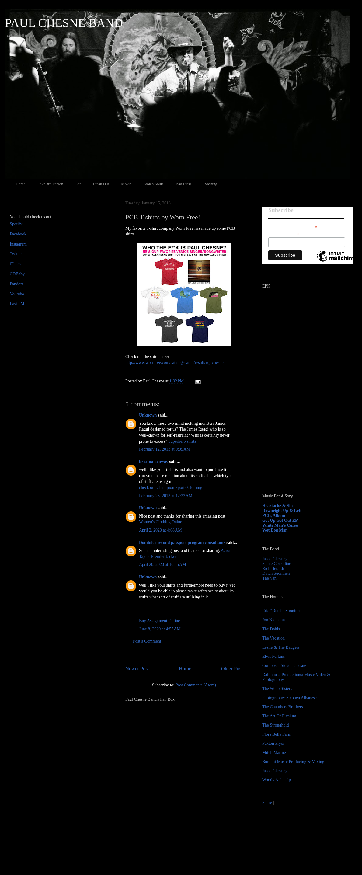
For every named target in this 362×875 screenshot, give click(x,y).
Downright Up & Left (282, 510)
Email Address (283, 233)
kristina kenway (153, 461)
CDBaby (17, 274)
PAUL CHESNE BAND (64, 23)
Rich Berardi (273, 568)
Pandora (17, 284)
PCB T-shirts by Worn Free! (162, 217)
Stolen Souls (153, 184)
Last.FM (17, 304)
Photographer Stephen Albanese (289, 697)
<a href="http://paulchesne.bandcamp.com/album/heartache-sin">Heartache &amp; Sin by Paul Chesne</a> (300, 419)
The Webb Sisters (277, 688)
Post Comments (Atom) (196, 685)
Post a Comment (147, 641)
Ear (78, 184)
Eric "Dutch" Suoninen (281, 610)
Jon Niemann (273, 620)
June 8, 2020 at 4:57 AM (160, 629)
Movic (126, 184)
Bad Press (184, 184)
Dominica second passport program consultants (182, 542)
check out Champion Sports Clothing (170, 487)
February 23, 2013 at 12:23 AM (166, 495)
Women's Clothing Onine (160, 522)
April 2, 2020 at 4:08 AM (160, 530)
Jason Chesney (274, 558)
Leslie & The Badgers (281, 647)
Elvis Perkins (273, 656)
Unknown (148, 415)
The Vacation (273, 638)
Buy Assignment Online (159, 621)
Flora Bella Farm (276, 734)
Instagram (18, 244)
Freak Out (101, 184)
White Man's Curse (280, 525)
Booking (210, 184)
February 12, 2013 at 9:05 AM (164, 449)
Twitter (16, 254)
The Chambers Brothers (282, 707)
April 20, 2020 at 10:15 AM (162, 564)
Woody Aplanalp (276, 780)
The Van (269, 578)
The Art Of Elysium (279, 716)
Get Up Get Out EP (280, 520)
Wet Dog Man (274, 530)
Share (267, 802)
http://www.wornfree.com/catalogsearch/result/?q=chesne (174, 362)
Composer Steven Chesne (284, 665)
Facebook (18, 234)
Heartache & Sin (277, 506)
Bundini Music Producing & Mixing (293, 761)
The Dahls (271, 629)
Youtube (17, 294)
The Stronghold (275, 725)
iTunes (15, 264)
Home (21, 184)
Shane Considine (276, 563)
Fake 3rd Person (50, 184)
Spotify (16, 224)
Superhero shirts (182, 441)
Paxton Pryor (273, 743)
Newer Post (137, 668)
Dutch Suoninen (276, 573)
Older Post (232, 668)
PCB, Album (273, 515)
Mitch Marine (274, 752)
